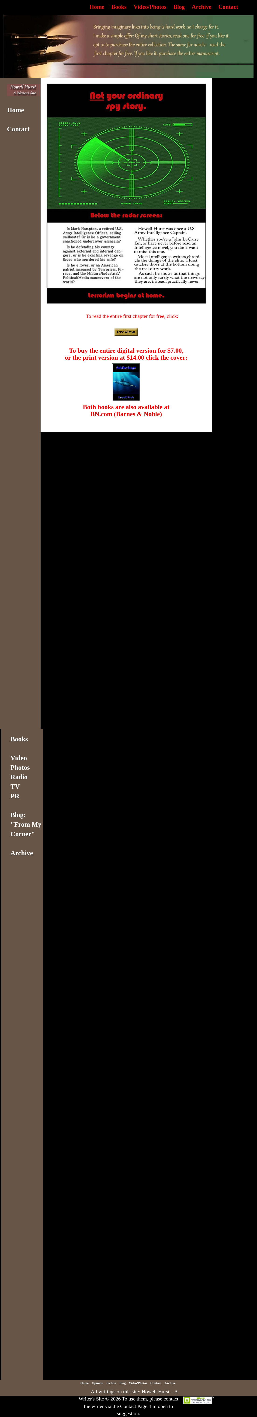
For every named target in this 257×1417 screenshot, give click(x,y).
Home (96, 7)
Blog (179, 7)
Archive (201, 7)
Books (118, 7)
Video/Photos (150, 7)
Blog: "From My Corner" (25, 824)
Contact (228, 7)
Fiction (111, 1383)
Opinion (97, 1383)
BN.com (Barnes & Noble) (126, 414)
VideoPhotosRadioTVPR (20, 777)
